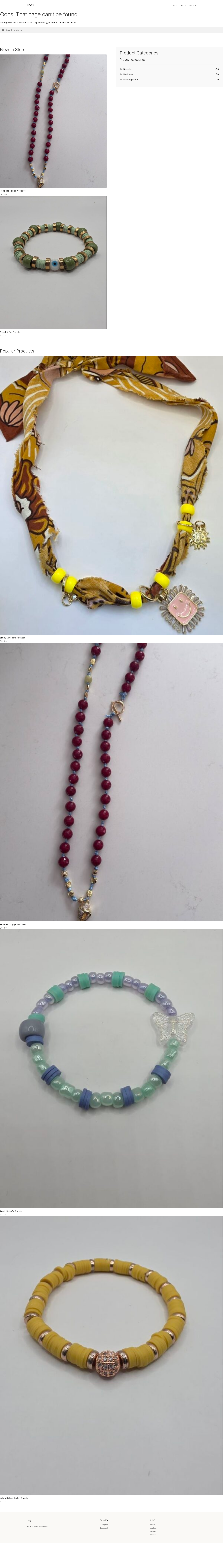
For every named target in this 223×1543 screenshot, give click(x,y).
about (183, 5)
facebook (104, 1528)
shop (175, 5)
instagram (104, 1525)
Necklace (128, 74)
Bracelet (127, 69)
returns (153, 1534)
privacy (153, 1531)
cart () (192, 5)
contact (153, 1528)
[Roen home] (34, 5)
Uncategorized (130, 79)
